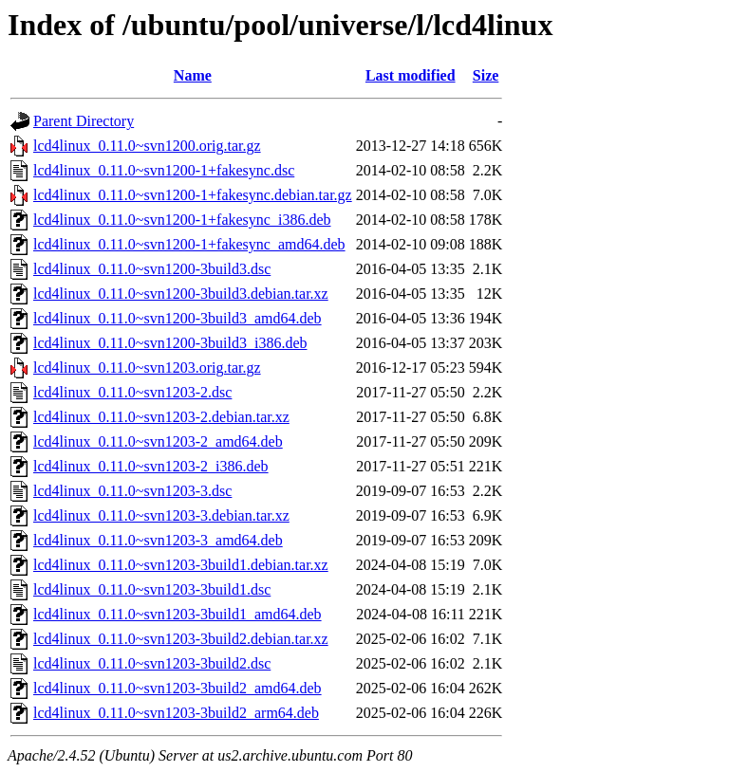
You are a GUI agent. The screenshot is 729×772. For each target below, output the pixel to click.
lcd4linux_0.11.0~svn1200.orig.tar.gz (147, 146)
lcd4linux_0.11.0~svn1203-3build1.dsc (152, 589)
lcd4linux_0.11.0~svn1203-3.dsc (132, 491)
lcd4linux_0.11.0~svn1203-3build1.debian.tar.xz (180, 565)
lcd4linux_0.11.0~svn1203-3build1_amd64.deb (177, 614)
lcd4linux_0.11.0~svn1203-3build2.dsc (152, 663)
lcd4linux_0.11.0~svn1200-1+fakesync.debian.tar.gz (192, 195)
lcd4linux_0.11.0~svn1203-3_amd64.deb (158, 540)
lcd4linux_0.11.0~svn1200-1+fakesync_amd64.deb (189, 244)
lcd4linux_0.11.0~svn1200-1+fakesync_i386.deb (181, 219)
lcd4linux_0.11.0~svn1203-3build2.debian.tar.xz (180, 639)
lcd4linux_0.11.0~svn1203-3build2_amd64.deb (177, 688)
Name (193, 75)
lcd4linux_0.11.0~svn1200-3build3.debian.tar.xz (180, 293)
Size (486, 75)
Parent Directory (83, 121)
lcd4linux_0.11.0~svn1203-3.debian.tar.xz (161, 515)
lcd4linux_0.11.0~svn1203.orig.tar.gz (147, 367)
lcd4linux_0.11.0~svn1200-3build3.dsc (152, 269)
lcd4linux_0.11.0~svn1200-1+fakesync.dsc (163, 170)
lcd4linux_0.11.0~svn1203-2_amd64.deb (158, 441)
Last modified (410, 75)
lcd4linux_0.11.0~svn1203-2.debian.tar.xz (161, 417)
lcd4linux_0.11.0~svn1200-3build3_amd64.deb (177, 318)
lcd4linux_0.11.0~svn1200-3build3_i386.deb (170, 343)
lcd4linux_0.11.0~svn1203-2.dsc (132, 392)
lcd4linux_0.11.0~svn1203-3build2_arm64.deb (176, 713)
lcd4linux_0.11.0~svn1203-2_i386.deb (151, 466)
